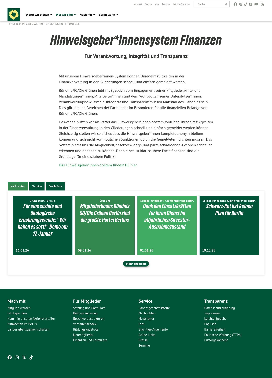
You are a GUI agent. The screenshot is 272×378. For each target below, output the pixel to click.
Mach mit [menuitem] (86, 15)
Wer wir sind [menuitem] (64, 15)
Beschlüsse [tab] (55, 186)
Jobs (157, 4)
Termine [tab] (37, 186)
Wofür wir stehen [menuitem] (37, 15)
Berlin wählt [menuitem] (107, 15)
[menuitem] (138, 4)
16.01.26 (22, 250)
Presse (148, 4)
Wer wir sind (36, 24)
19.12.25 (208, 250)
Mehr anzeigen (136, 264)
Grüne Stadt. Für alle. (43, 201)
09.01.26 (84, 250)
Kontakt (138, 4)
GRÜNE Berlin (16, 24)
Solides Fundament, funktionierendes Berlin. (167, 201)
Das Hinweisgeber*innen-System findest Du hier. (98, 165)
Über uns (105, 201)
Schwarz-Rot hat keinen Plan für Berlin (229, 209)
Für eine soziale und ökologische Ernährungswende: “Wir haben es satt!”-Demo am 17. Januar (42, 220)
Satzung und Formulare (64, 24)
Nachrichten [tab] (17, 186)
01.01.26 (146, 250)
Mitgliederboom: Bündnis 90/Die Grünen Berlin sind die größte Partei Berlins (105, 213)
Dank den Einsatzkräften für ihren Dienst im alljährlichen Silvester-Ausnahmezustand (167, 216)
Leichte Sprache (181, 4)
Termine (166, 4)
